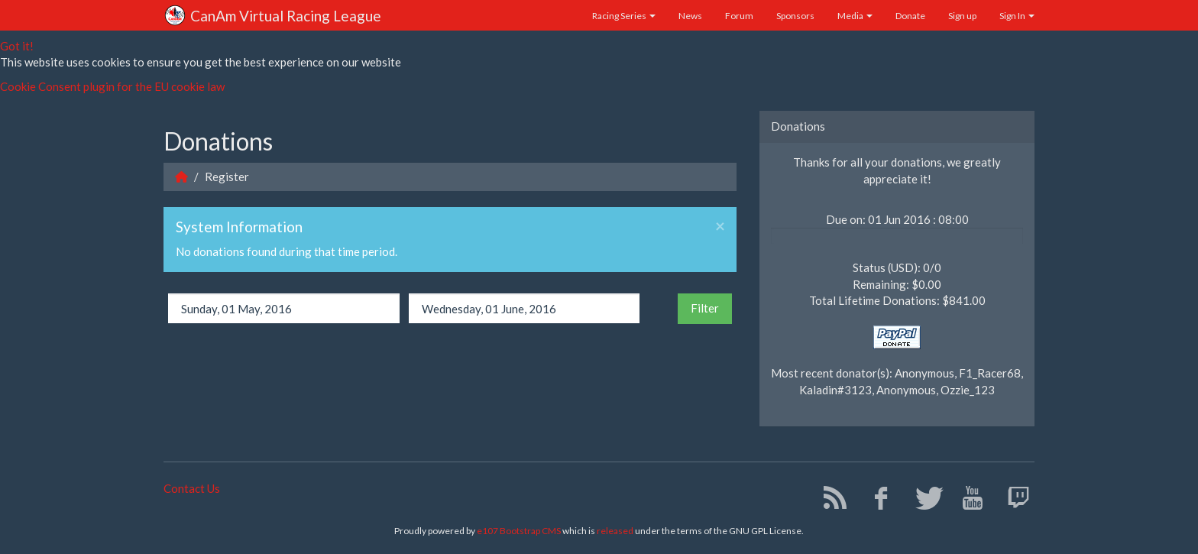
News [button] (690, 15)
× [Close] (720, 226)
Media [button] (855, 15)
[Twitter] (921, 501)
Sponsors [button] (795, 15)
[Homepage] (181, 176)
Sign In (1016, 15)
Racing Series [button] (624, 15)
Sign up (962, 15)
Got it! (17, 46)
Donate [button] (910, 15)
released (615, 530)
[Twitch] (1012, 501)
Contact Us (192, 488)
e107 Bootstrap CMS (519, 530)
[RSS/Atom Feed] (829, 501)
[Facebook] (875, 501)
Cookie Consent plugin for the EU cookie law (112, 86)
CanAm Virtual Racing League (272, 17)
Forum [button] (739, 15)
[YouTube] (967, 501)
